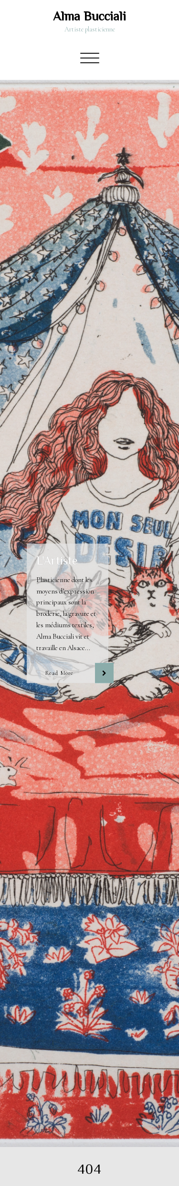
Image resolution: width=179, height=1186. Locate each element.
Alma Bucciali (89, 16)
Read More (59, 673)
